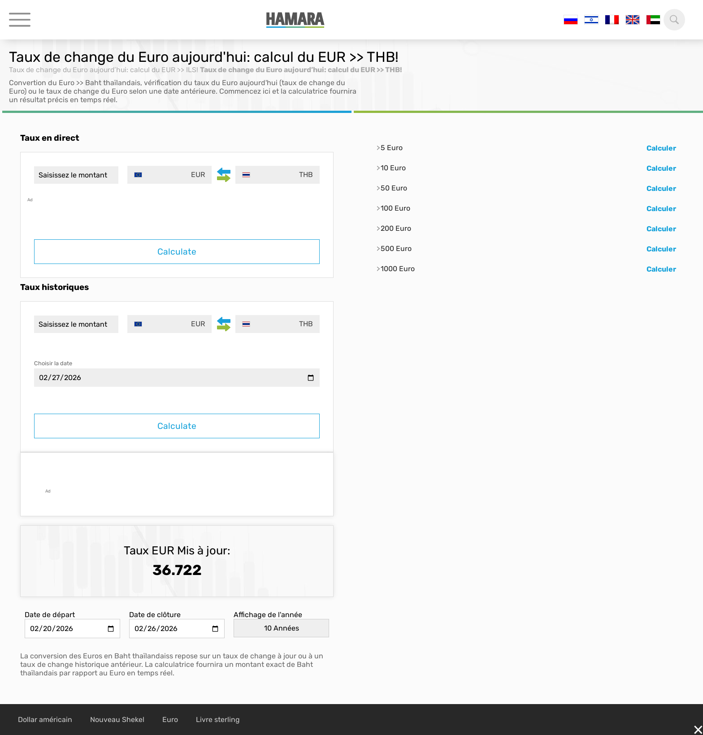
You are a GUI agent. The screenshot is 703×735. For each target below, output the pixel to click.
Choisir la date (53, 363)
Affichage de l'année (268, 614)
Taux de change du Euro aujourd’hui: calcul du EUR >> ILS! (106, 69)
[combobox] (170, 175)
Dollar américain (45, 719)
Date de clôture (155, 614)
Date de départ (50, 614)
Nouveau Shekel (117, 719)
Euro (170, 719)
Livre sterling (218, 719)
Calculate (176, 251)
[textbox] (170, 175)
